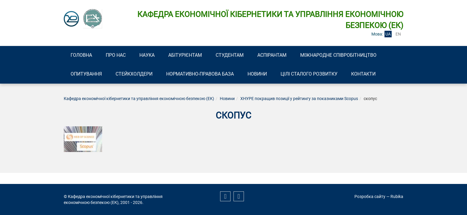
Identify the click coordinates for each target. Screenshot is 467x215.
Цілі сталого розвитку (309, 74)
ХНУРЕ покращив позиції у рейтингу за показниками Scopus (299, 98)
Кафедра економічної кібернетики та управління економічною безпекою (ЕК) (139, 98)
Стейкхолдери (134, 74)
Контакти (363, 74)
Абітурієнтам (185, 55)
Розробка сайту (369, 196)
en (398, 34)
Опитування (86, 74)
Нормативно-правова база (200, 74)
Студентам (230, 55)
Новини (257, 74)
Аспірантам (272, 55)
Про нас (116, 55)
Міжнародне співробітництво (338, 55)
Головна (81, 55)
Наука (147, 55)
